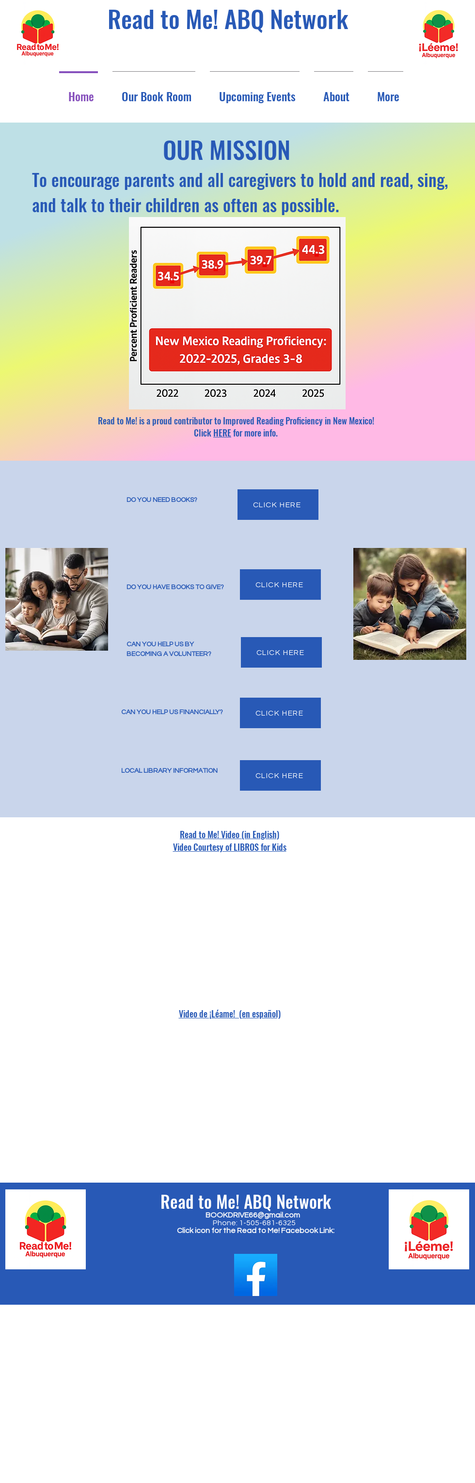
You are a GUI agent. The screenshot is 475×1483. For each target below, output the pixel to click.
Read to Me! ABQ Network (228, 18)
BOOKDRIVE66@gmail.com (253, 1215)
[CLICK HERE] (278, 504)
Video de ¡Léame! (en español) (230, 1013)
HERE (222, 432)
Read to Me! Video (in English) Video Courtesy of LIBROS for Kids (229, 840)
